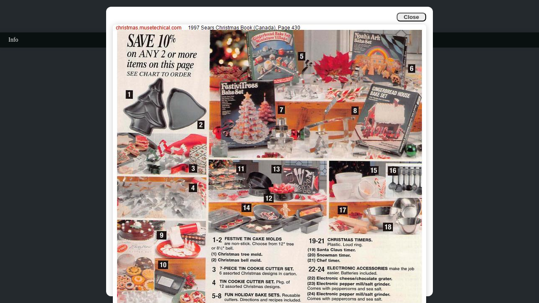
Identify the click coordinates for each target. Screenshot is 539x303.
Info (13, 40)
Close (411, 17)
